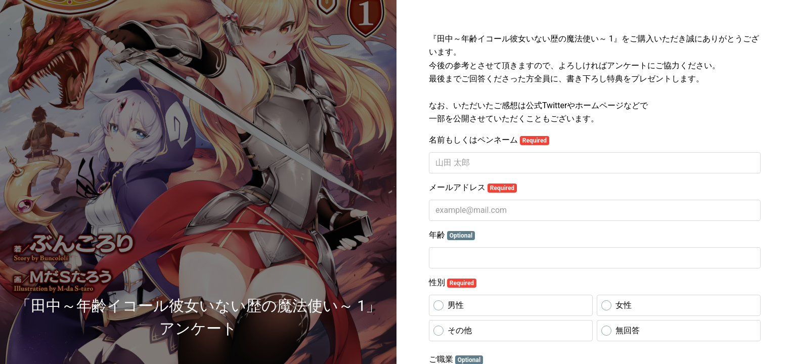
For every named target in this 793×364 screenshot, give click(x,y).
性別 (452, 283)
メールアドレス (473, 188)
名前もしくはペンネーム (489, 140)
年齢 (452, 235)
